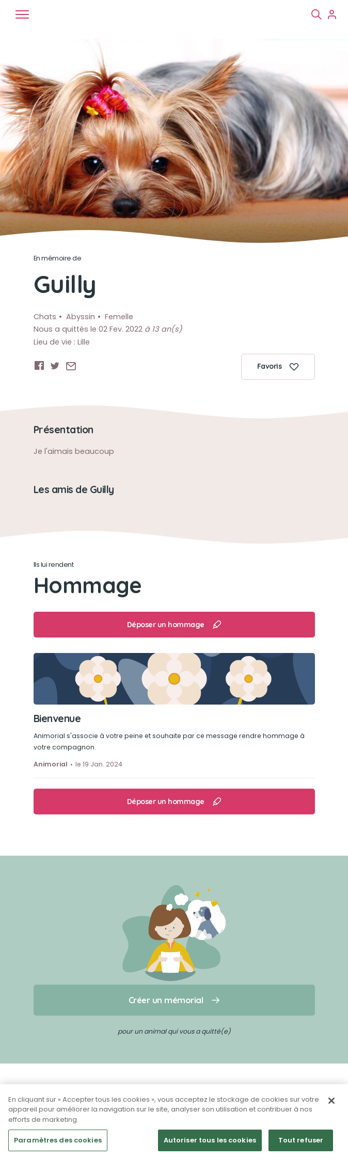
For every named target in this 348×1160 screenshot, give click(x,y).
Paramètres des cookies (58, 1140)
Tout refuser (301, 1140)
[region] (174, 1122)
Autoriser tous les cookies (210, 1140)
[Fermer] (331, 1100)
